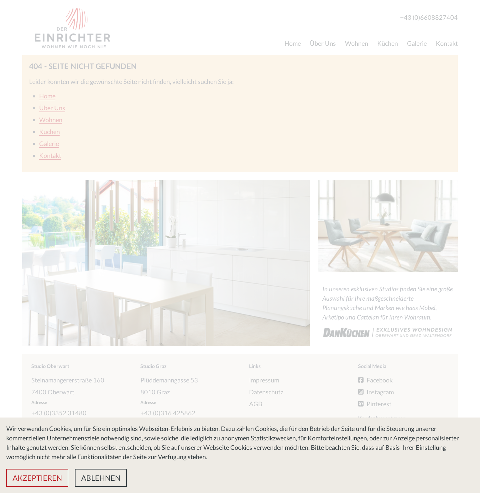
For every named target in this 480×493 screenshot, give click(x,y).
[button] (37, 478)
